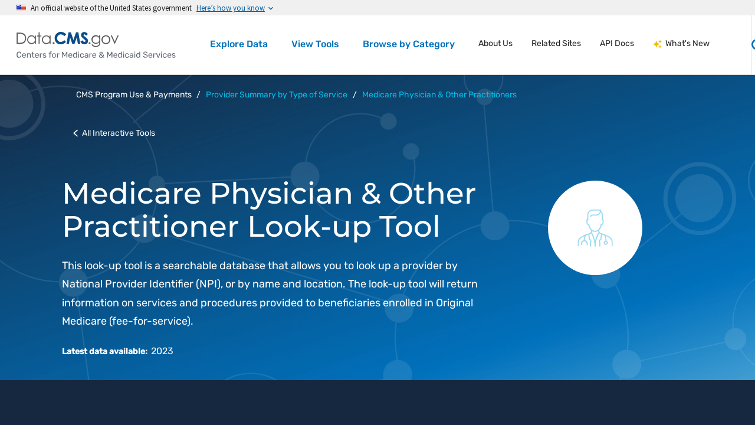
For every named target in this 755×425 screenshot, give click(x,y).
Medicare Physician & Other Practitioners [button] (439, 95)
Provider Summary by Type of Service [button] (276, 95)
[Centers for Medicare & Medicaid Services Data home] (96, 45)
